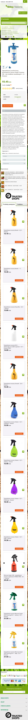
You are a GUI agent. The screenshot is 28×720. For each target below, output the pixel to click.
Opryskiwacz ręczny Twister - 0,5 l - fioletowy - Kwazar (13, 499)
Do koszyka (8, 106)
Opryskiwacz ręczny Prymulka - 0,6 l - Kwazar (13, 307)
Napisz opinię (19, 88)
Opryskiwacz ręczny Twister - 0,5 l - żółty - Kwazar (13, 537)
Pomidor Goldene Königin (11, 181)
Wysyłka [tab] (14, 156)
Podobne (20, 204)
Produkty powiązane (9, 204)
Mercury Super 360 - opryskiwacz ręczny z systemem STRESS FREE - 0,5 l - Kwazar (14, 576)
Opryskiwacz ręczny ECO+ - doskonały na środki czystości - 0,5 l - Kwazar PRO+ (14, 346)
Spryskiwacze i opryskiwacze (8, 28)
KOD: (4, 94)
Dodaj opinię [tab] (14, 163)
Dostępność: (6, 97)
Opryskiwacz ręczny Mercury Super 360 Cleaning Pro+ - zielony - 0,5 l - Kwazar (13, 615)
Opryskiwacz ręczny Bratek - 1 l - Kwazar (12, 269)
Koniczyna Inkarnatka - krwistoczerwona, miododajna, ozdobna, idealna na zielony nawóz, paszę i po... (14, 173)
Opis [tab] (14, 110)
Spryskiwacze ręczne (6, 30)
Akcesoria (12, 27)
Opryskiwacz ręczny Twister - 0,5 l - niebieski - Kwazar (13, 422)
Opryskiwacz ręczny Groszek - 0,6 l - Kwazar (13, 384)
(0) (13, 88)
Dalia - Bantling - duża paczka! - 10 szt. (13, 185)
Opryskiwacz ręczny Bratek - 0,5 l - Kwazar (13, 230)
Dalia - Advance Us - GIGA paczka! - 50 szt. (14, 189)
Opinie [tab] (14, 159)
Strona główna (5, 27)
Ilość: (4, 99)
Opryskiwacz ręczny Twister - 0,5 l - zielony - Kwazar (13, 460)
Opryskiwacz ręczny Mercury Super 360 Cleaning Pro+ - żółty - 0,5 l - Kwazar (13, 653)
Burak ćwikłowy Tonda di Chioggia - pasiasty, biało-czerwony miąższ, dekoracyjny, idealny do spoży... (15, 178)
